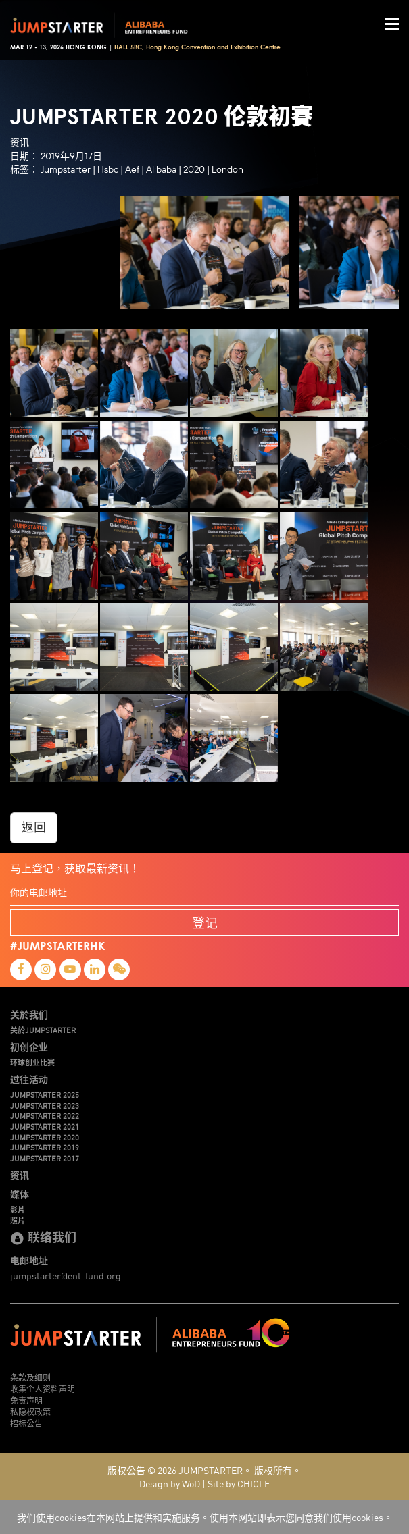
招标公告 (26, 1423)
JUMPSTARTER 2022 (44, 1115)
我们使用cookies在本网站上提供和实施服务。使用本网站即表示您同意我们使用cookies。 (205, 1517)
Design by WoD (169, 1483)
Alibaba (161, 169)
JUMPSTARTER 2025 (44, 1094)
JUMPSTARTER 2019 (44, 1147)
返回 (34, 827)
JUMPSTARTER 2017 (44, 1158)
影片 (17, 1209)
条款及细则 (30, 1377)
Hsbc (107, 169)
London (227, 169)
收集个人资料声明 (42, 1388)
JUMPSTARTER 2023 (44, 1105)
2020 (194, 169)
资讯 (19, 1175)
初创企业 (29, 1046)
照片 (17, 1220)
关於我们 (29, 1014)
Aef (132, 169)
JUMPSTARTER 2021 (44, 1126)
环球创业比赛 (32, 1062)
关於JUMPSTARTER (43, 1029)
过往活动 (29, 1079)
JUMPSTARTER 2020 (44, 1137)
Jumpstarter (66, 169)
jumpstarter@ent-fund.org (65, 1275)
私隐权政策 (30, 1411)
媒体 (19, 1193)
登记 (205, 922)
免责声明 (26, 1400)
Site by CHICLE (239, 1483)
